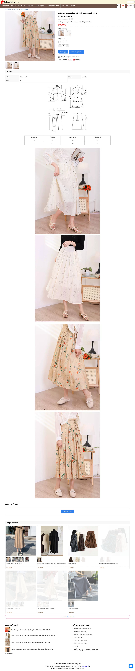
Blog (73, 6)
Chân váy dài (24, 9)
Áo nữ (13, 6)
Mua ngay (63, 52)
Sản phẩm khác (53, 6)
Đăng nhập (130, 2)
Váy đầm (30, 6)
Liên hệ (76, 646)
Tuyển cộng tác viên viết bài (85, 650)
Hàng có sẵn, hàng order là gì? (83, 22)
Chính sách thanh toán (80, 643)
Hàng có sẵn (69, 22)
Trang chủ (5, 6)
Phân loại (65, 6)
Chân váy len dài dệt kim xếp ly (13, 563)
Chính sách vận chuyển (80, 640)
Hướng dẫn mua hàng (80, 631)
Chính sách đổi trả (79, 637)
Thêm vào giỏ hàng (76, 52)
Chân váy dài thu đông (73, 608)
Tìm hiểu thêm (74, 56)
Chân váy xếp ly (72, 563)
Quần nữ (21, 6)
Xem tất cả (9, 653)
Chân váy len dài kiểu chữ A (13, 608)
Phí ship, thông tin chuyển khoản (83, 634)
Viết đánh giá (67, 511)
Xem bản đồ (85, 666)
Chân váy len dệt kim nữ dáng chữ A (46, 608)
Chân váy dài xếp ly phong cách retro (108, 563)
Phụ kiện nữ (41, 6)
